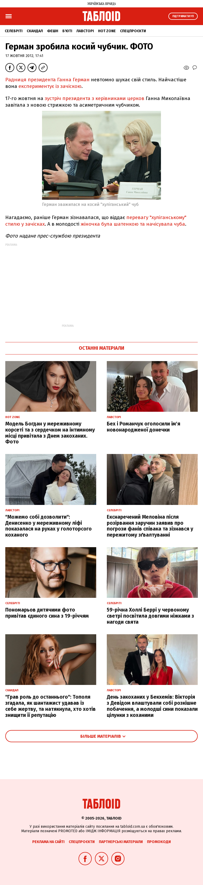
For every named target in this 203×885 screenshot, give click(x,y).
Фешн (52, 31)
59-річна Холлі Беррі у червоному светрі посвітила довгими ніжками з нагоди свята (150, 616)
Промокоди (159, 842)
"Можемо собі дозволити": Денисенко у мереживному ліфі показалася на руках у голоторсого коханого (48, 526)
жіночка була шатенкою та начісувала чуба (133, 224)
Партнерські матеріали (121, 842)
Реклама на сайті (48, 842)
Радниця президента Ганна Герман (47, 80)
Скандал (35, 31)
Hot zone (107, 31)
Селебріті (13, 31)
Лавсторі (85, 31)
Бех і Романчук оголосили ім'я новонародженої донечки (143, 427)
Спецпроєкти (133, 31)
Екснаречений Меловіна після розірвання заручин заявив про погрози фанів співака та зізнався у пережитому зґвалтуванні (150, 526)
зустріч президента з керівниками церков (94, 98)
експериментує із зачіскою (50, 86)
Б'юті (67, 31)
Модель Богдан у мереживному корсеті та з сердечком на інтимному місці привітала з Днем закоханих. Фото (50, 433)
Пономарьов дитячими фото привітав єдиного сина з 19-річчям (47, 613)
